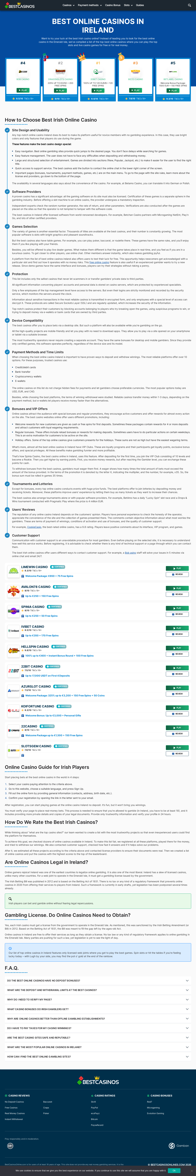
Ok (174, 1170)
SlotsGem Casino (36, 746)
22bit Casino (32, 666)
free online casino (99, 262)
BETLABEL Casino (173, 79)
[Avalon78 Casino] (13, 591)
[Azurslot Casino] (13, 691)
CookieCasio (34, 526)
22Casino (29, 726)
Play (98, 90)
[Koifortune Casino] (13, 710)
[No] (191, 1171)
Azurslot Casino (36, 686)
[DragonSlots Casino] (60, 72)
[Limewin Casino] (13, 571)
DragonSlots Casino (60, 79)
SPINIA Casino (32, 606)
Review (177, 574)
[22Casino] (13, 731)
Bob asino (130, 552)
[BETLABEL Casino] (173, 72)
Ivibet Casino (32, 626)
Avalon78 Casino (36, 586)
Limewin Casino (34, 567)
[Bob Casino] (23, 72)
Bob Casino (23, 79)
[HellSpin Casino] (13, 651)
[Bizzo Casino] (135, 72)
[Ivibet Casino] (13, 631)
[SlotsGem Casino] (13, 750)
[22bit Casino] (13, 671)
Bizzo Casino (135, 79)
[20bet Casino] (98, 72)
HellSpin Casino (35, 646)
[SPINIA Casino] (13, 611)
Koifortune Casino (37, 706)
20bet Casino (98, 79)
